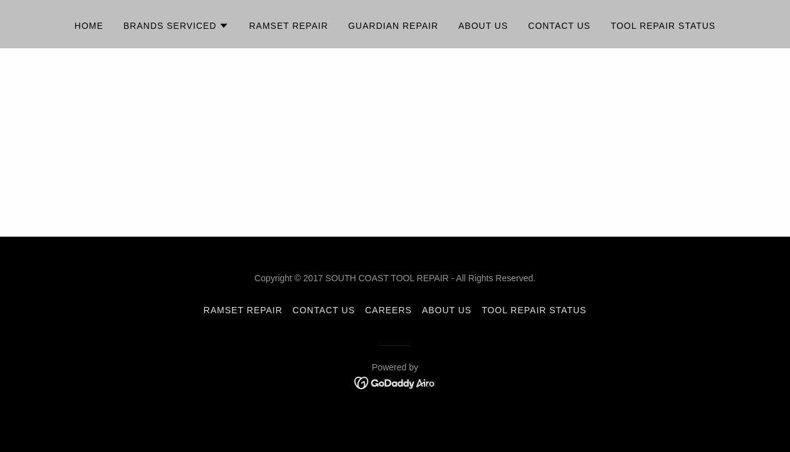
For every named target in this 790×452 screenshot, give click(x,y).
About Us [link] (483, 26)
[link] (395, 382)
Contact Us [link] (559, 26)
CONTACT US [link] (324, 310)
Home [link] (89, 26)
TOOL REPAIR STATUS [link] (663, 26)
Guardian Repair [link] (393, 26)
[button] (176, 25)
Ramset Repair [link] (288, 26)
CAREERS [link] (388, 310)
